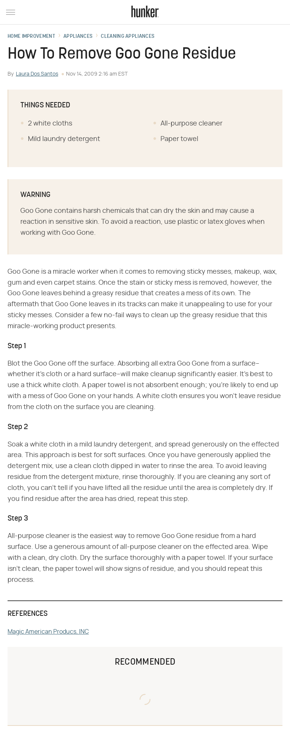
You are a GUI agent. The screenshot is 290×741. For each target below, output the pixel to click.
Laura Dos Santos (37, 74)
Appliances (78, 36)
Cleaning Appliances (127, 36)
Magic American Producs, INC (48, 632)
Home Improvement (31, 36)
